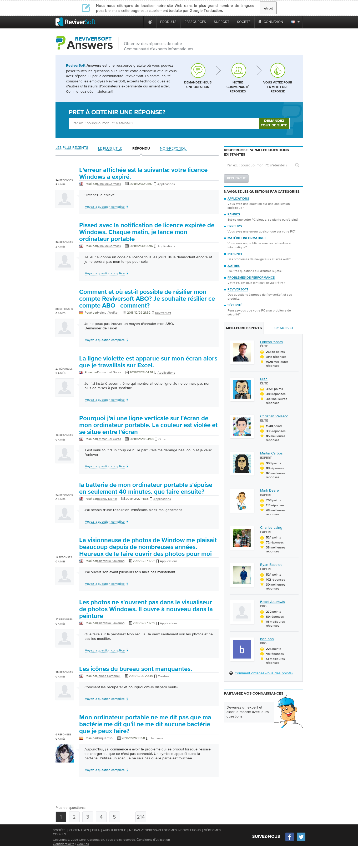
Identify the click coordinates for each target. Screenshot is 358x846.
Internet (235, 254)
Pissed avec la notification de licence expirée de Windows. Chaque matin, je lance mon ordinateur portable (146, 232)
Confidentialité (63, 844)
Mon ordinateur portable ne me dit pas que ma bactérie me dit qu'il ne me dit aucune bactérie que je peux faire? (145, 724)
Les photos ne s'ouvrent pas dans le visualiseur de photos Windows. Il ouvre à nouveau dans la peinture (146, 609)
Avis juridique (114, 830)
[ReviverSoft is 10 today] (138, 22)
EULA (96, 830)
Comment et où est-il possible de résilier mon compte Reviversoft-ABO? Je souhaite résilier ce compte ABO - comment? (147, 299)
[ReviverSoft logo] (75, 21)
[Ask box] (164, 123)
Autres (234, 266)
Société (59, 830)
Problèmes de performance (251, 277)
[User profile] (65, 205)
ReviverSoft (238, 289)
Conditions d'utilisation (153, 840)
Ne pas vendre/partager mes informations (165, 830)
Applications (238, 198)
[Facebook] (289, 840)
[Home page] (150, 22)
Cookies (83, 844)
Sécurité (235, 305)
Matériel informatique (247, 238)
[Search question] (263, 165)
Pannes (234, 214)
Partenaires (79, 830)
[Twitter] (301, 840)
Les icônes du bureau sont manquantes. (135, 669)
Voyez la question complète (105, 207)
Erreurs (235, 226)
